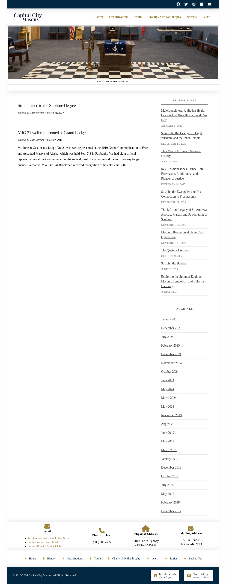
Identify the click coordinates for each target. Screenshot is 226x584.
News (23, 112)
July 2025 (167, 337)
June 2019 (167, 432)
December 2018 (171, 467)
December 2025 (171, 328)
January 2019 (169, 459)
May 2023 (167, 406)
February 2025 (170, 345)
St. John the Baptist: (174, 263)
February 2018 (170, 502)
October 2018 (170, 476)
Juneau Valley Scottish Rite (43, 542)
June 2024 (167, 380)
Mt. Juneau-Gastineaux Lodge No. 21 (49, 538)
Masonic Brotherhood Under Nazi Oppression (182, 235)
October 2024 (170, 371)
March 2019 (169, 450)
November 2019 (171, 415)
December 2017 (171, 511)
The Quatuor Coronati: (175, 250)
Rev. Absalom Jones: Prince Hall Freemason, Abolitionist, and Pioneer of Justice (182, 173)
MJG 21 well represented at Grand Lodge (52, 132)
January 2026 (169, 319)
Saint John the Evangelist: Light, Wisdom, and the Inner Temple (182, 135)
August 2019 (169, 424)
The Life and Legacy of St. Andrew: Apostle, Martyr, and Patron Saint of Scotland (184, 214)
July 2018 (167, 485)
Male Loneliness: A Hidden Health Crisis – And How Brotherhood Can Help (184, 115)
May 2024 (167, 389)
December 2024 (171, 354)
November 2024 (171, 363)
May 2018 (167, 494)
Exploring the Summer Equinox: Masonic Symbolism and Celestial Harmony (183, 281)
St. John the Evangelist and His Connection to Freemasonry (181, 194)
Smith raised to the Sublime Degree (47, 105)
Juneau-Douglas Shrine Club (44, 546)
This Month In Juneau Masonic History (181, 153)
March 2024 (169, 398)
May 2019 (167, 441)
